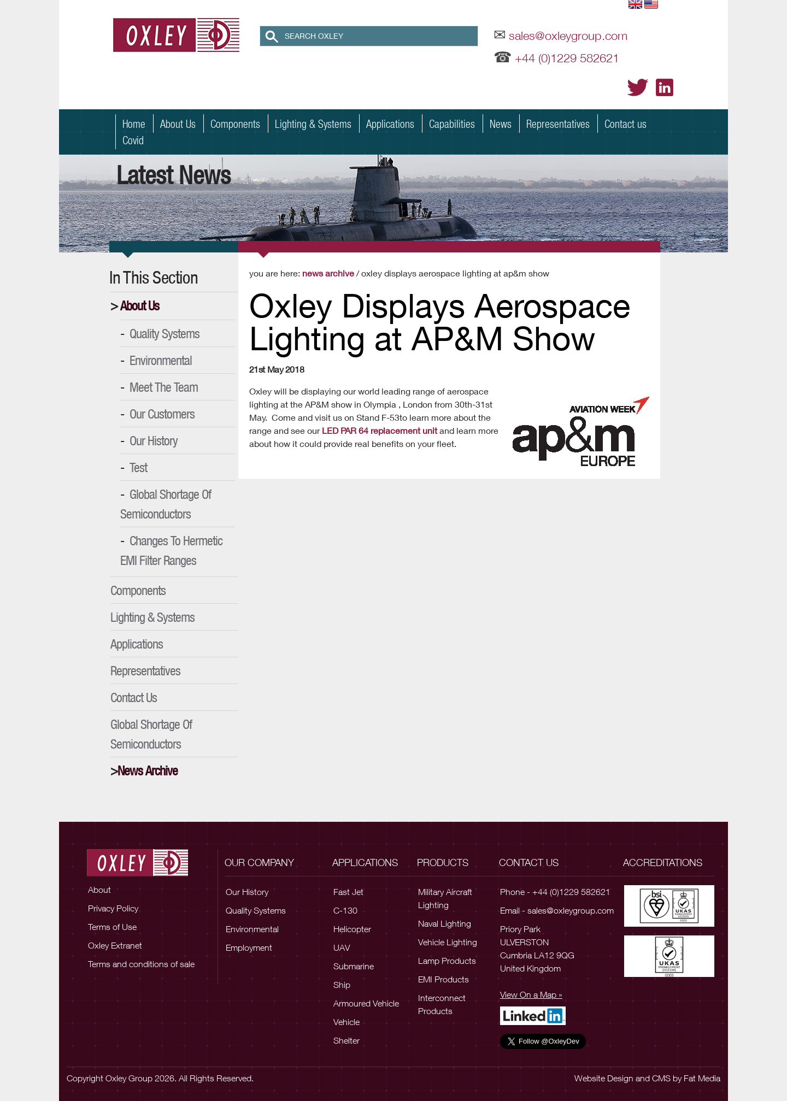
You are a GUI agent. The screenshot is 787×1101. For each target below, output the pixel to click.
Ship (341, 985)
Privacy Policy (113, 908)
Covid (133, 139)
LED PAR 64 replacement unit (380, 430)
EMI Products (443, 979)
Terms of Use (112, 927)
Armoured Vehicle (366, 1003)
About (99, 889)
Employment (249, 947)
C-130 (345, 910)
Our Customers (162, 413)
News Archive (148, 770)
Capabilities (452, 123)
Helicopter (352, 929)
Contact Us (133, 697)
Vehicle (346, 1022)
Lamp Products (447, 960)
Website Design (603, 1078)
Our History (154, 440)
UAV (341, 947)
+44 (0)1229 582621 (567, 58)
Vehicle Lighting (447, 942)
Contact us (625, 123)
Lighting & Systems (313, 123)
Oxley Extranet (115, 945)
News (501, 123)
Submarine (353, 966)
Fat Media (702, 1078)
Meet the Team (164, 387)
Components (235, 123)
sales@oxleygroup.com (568, 35)
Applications (390, 123)
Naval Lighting (444, 923)
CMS (661, 1078)
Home (133, 123)
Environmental (161, 360)
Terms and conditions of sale (141, 964)
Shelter (346, 1040)
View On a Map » (531, 994)
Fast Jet (348, 892)
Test (138, 467)
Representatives (558, 123)
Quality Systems (164, 333)
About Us (178, 123)
